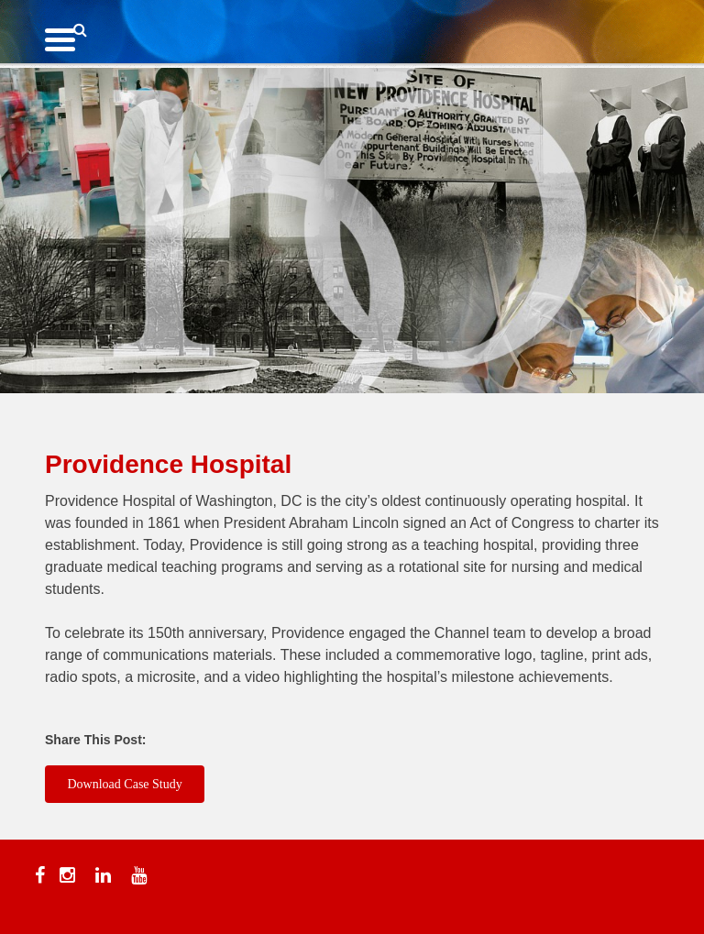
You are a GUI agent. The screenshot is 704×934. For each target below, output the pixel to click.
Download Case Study (125, 784)
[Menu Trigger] (60, 39)
